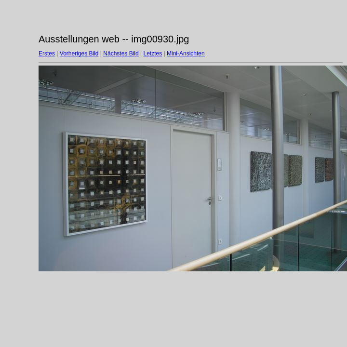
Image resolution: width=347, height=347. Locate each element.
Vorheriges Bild (79, 53)
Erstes (47, 53)
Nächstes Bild (120, 53)
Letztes (153, 53)
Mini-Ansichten (186, 53)
